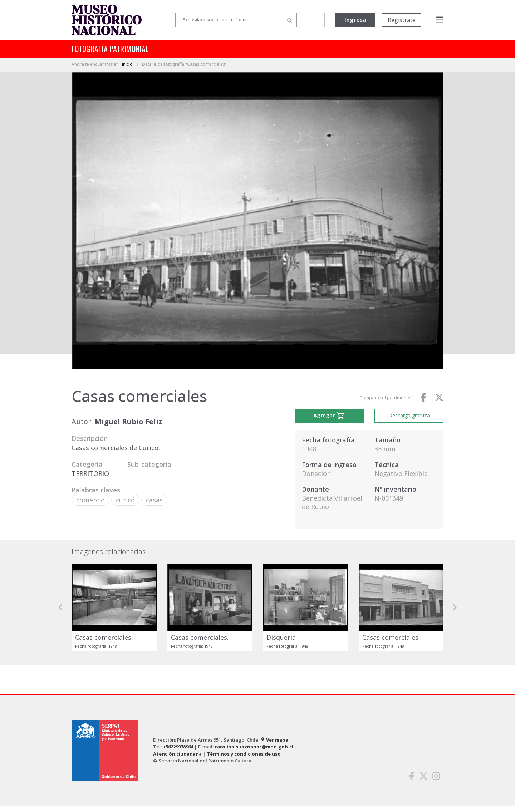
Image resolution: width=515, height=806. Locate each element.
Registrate (402, 20)
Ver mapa (274, 740)
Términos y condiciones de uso (244, 754)
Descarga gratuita (409, 415)
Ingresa (355, 20)
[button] (61, 607)
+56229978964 (178, 746)
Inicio (128, 64)
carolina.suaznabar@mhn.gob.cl (254, 746)
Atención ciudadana (177, 754)
